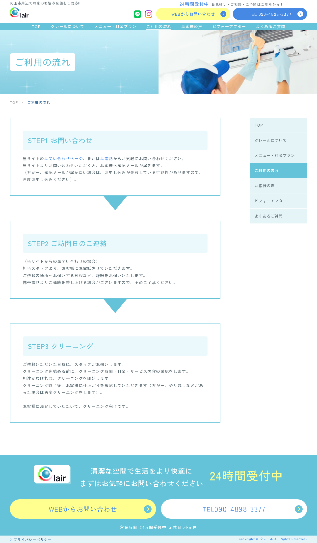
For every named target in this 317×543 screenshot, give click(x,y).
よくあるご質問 (270, 26)
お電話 (106, 158)
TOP (36, 26)
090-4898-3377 (275, 14)
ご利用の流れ (159, 26)
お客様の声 (191, 26)
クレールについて (67, 26)
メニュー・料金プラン (115, 26)
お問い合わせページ (63, 158)
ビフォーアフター (229, 26)
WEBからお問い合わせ (198, 14)
